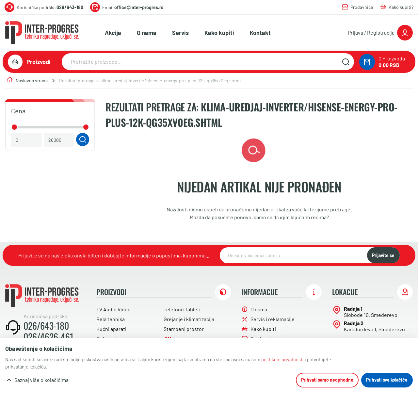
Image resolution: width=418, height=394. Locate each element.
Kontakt (260, 32)
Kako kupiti (219, 32)
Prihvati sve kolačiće (387, 380)
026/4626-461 (48, 336)
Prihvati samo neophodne (327, 380)
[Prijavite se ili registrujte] (380, 33)
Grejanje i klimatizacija (189, 319)
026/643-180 (46, 325)
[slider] (14, 127)
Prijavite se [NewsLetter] (383, 255)
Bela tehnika (110, 319)
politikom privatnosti (282, 359)
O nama (146, 32)
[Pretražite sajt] (345, 61)
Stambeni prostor (184, 329)
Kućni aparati (111, 329)
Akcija (113, 32)
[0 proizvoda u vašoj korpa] (367, 62)
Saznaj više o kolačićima (41, 380)
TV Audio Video (113, 309)
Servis (180, 32)
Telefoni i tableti (182, 309)
